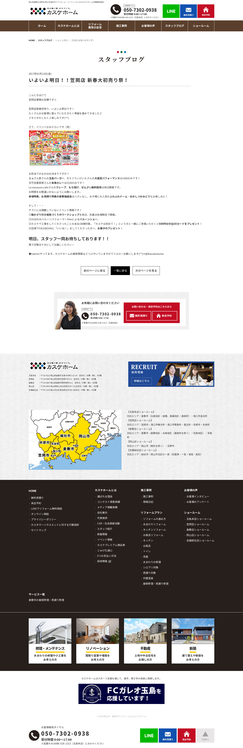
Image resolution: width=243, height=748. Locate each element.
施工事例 (148, 496)
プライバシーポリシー (43, 519)
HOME (33, 491)
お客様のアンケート (197, 502)
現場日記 (148, 502)
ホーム (42, 25)
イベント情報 (104, 539)
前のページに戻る (94, 270)
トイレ (147, 551)
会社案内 (102, 512)
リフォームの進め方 (154, 519)
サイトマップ (38, 530)
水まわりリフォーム (154, 524)
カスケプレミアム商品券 (111, 545)
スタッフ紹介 (104, 528)
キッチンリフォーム (154, 529)
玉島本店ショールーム (141, 411)
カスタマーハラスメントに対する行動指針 (55, 524)
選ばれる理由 (104, 496)
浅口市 (196, 416)
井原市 (196, 424)
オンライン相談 (40, 514)
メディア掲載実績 (107, 507)
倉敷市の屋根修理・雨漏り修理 (46, 600)
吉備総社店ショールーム (142, 450)
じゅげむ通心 (104, 550)
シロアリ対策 (150, 567)
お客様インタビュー (197, 496)
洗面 (145, 556)
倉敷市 (144, 416)
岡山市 (144, 446)
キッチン (148, 540)
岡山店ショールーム (140, 441)
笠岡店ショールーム (140, 420)
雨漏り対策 (149, 572)
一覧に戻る (120, 270)
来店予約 (36, 503)
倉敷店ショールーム (140, 428)
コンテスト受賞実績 (108, 502)
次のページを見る (146, 270)
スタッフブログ (174, 25)
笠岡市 (144, 424)
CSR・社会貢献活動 (108, 523)
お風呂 (147, 546)
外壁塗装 (148, 578)
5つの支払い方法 (106, 555)
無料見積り (37, 497)
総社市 (144, 454)
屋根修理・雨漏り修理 (155, 583)
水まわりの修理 (152, 562)
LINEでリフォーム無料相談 (46, 508)
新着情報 (102, 534)
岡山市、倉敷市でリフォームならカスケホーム (125, 716)
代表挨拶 (102, 518)
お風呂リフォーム (153, 535)
